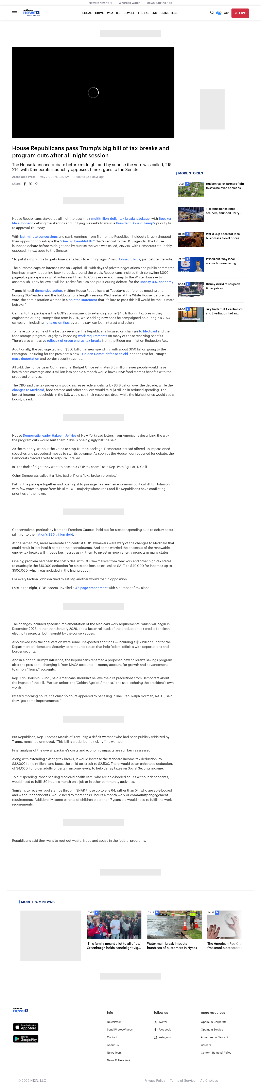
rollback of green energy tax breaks (74, 340)
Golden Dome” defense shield (105, 354)
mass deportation (25, 358)
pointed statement (83, 300)
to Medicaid (148, 331)
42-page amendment (91, 588)
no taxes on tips (57, 322)
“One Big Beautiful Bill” (77, 241)
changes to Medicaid (28, 390)
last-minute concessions (39, 236)
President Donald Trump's (135, 223)
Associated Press (23, 177)
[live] (240, 13)
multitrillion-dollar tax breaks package (120, 218)
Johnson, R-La (129, 259)
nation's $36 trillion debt (54, 534)
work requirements (92, 336)
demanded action (48, 290)
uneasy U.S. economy (156, 282)
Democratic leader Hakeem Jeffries (49, 435)
